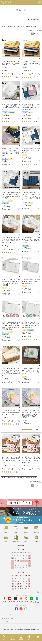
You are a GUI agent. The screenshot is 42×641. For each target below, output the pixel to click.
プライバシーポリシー (6, 614)
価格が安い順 (12, 26)
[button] (39, 33)
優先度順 (33, 26)
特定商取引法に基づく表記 (7, 618)
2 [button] (34, 34)
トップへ (3, 625)
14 (17, 424)
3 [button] (37, 34)
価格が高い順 (20, 26)
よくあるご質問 (4, 621)
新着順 (28, 26)
